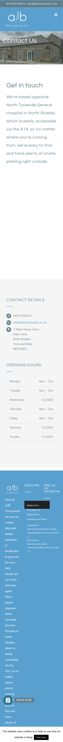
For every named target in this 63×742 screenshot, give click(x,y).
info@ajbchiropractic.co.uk (42, 4)
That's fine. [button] (41, 737)
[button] (8, 700)
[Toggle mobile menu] (56, 14)
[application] (40, 505)
